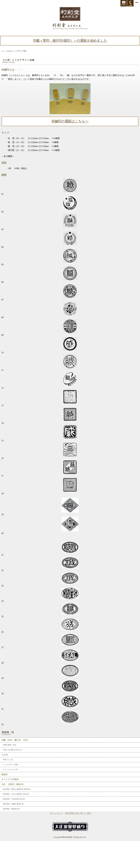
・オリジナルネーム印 (9, 769)
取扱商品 (9, 51)
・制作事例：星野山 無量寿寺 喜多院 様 (15, 789)
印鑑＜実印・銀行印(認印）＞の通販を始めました (70, 40)
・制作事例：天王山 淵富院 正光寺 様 (15, 794)
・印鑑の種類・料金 (8, 745)
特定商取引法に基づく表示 (78, 813)
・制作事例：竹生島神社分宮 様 (13, 799)
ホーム (3, 51)
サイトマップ (56, 813)
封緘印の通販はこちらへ (70, 121)
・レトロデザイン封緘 (9, 765)
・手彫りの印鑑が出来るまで (12, 750)
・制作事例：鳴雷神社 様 (10, 809)
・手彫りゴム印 (7, 760)
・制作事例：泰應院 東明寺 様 (12, 804)
